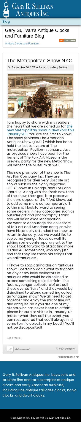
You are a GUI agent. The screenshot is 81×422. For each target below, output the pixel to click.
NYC (75, 357)
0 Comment (22, 349)
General (43, 67)
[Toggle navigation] (75, 10)
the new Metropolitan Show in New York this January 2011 (40, 130)
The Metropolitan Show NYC (39, 60)
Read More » (14, 338)
